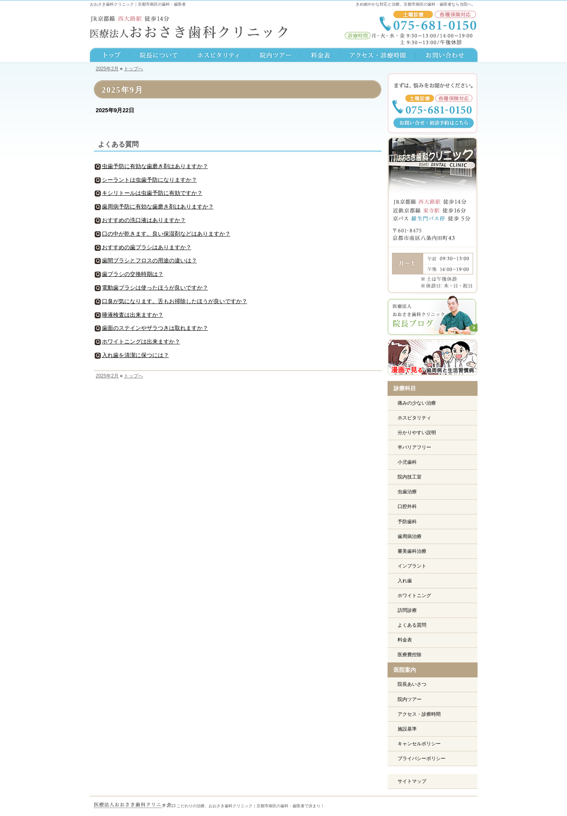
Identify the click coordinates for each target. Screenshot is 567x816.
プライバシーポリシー (422, 758)
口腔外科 (407, 506)
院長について (159, 56)
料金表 (405, 640)
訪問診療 (407, 610)
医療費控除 (410, 654)
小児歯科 (407, 462)
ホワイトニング (414, 595)
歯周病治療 (410, 536)
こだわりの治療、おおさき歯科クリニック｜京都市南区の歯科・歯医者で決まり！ (250, 806)
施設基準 (407, 729)
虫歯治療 (407, 491)
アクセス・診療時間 (419, 714)
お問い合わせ (446, 56)
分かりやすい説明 (417, 432)
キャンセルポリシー (419, 744)
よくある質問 (118, 144)
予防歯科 (407, 521)
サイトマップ (412, 781)
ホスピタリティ (414, 418)
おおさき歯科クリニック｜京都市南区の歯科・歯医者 (138, 4)
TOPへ (110, 56)
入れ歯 (405, 581)
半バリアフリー (414, 447)
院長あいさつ (412, 684)
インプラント (412, 566)
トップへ (133, 68)
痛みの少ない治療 (417, 403)
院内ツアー (410, 699)
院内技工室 (410, 477)
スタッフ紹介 (218, 56)
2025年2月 (107, 68)
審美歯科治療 (412, 551)
